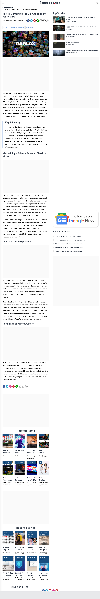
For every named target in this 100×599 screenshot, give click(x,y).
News (5, 27)
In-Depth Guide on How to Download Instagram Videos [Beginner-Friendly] (70, 240)
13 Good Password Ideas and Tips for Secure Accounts (69, 243)
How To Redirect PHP (72, 42)
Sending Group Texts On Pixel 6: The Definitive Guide (82, 34)
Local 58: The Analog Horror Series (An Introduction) (82, 50)
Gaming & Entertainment (16, 27)
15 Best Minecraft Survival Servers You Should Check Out (69, 247)
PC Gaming (29, 27)
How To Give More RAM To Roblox (31, 480)
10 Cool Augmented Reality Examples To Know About (80, 18)
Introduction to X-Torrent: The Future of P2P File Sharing (81, 27)
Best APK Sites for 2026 (19, 575)
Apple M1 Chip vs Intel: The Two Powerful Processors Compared (68, 251)
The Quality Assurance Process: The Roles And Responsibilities (69, 236)
